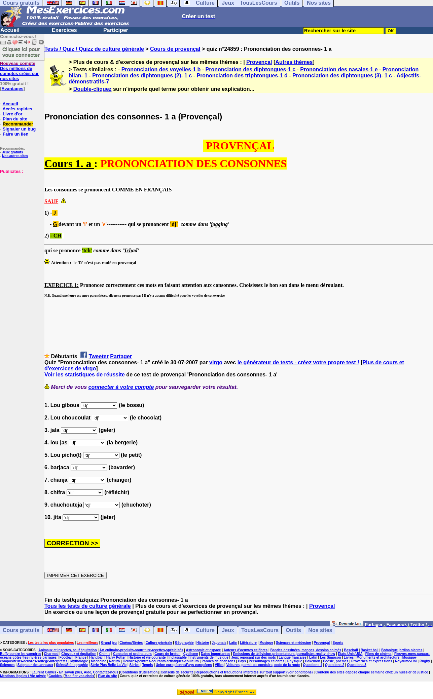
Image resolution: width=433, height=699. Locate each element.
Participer (115, 30)
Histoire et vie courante (147, 657)
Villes (219, 665)
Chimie (104, 654)
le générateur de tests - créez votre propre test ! (298, 362)
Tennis (147, 665)
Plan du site (15, 118)
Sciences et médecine (293, 643)
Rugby (425, 661)
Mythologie (79, 661)
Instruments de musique (208, 657)
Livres (349, 657)
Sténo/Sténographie (71, 665)
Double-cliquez (92, 89)
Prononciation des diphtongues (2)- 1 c (142, 75)
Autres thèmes (294, 62)
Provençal (259, 62)
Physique (294, 661)
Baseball (351, 650)
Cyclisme (190, 654)
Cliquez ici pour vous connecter (21, 52)
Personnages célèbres (266, 661)
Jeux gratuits (12, 152)
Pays (242, 661)
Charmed (51, 654)
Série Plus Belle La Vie (109, 665)
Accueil (10, 30)
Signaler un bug (19, 129)
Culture (205, 630)
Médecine (98, 661)
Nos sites (320, 630)
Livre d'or (13, 113)
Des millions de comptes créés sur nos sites (19, 71)
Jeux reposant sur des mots (253, 657)
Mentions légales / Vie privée (23, 676)
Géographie (184, 643)
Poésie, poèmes (336, 661)
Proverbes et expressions (371, 661)
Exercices (64, 30)
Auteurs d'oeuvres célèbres (245, 650)
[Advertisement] (20, 207)
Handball (96, 657)
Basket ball (369, 650)
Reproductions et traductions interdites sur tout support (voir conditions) (254, 672)
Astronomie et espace (203, 650)
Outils (293, 630)
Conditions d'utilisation (139, 672)
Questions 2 (334, 665)
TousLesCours (260, 630)
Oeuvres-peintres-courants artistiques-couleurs (161, 661)
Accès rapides (17, 108)
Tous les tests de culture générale (87, 606)
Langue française (292, 657)
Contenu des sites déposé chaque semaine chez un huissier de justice (372, 672)
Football (66, 657)
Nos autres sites (15, 156)
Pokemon (312, 661)
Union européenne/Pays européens (184, 665)
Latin (233, 643)
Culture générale (159, 643)
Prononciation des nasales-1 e (338, 69)
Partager (121, 356)
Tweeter (99, 356)
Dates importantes (215, 654)
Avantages (12, 88)
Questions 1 (312, 665)
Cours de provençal (175, 49)
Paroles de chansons (218, 661)
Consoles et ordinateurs (132, 654)
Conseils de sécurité (177, 672)
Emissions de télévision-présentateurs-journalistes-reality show (284, 654)
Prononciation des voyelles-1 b (161, 69)
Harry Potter (116, 657)
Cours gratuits (21, 630)
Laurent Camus (44, 672)
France (80, 657)
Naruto (114, 661)
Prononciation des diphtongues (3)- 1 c (342, 75)
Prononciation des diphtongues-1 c (251, 69)
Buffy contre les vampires (20, 654)
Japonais (219, 643)
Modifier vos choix (79, 676)
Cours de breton (167, 654)
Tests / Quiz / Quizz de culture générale (94, 49)
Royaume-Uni (406, 661)
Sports (338, 643)
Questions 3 (356, 665)
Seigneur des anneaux (35, 665)
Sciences (7, 665)
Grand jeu (109, 643)
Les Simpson (330, 657)
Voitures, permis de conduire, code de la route (263, 665)
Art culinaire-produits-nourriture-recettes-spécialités (141, 650)
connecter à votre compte (121, 387)
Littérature (248, 643)
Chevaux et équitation (78, 654)
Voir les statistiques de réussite (84, 374)
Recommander (18, 123)
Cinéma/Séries (131, 643)
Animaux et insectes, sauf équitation (67, 650)
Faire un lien (16, 134)
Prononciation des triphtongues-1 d (241, 75)
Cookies (55, 676)
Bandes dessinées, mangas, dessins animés (305, 650)
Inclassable (178, 657)
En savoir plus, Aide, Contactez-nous (88, 672)
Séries (135, 665)
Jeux (228, 630)
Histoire (202, 643)
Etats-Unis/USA (350, 654)
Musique (266, 643)
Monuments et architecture (378, 657)
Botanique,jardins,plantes (401, 650)
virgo (215, 362)
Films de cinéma (378, 654)
